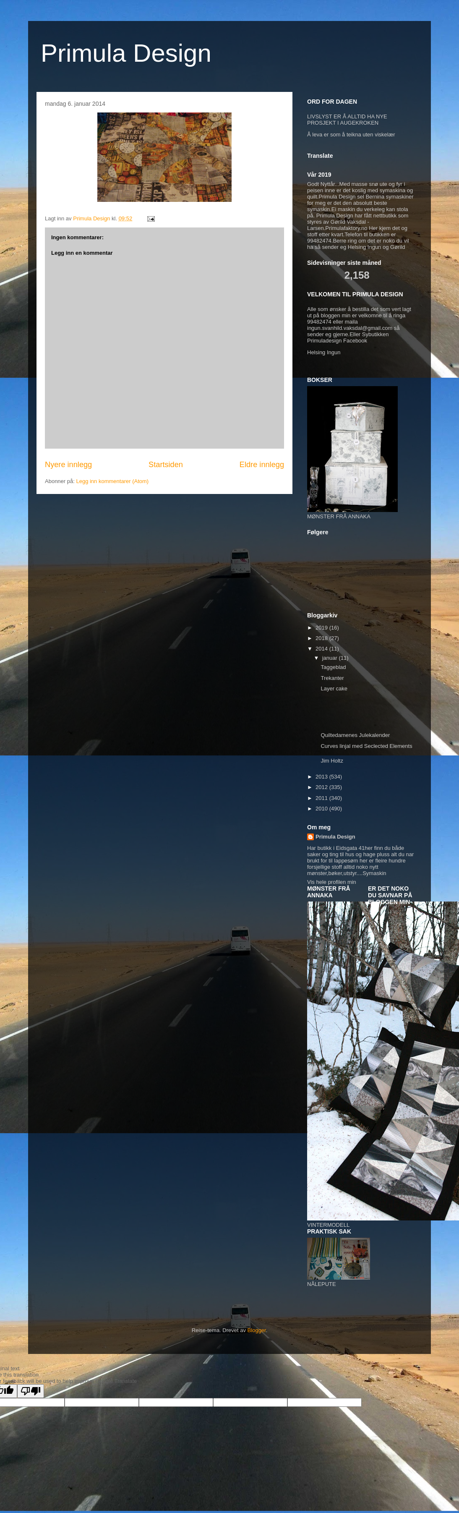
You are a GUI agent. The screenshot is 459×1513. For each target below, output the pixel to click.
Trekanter (332, 678)
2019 (322, 628)
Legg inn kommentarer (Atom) (112, 481)
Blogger (257, 1330)
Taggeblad (333, 667)
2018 (322, 638)
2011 (322, 798)
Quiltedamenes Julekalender (355, 735)
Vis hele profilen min (331, 882)
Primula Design (126, 53)
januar (330, 658)
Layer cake (334, 688)
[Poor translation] (30, 1391)
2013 (322, 776)
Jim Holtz (332, 761)
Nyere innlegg (68, 464)
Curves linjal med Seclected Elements (366, 746)
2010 (322, 808)
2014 (322, 648)
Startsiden (166, 464)
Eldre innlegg (262, 464)
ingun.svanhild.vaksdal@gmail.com (349, 328)
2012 (322, 787)
